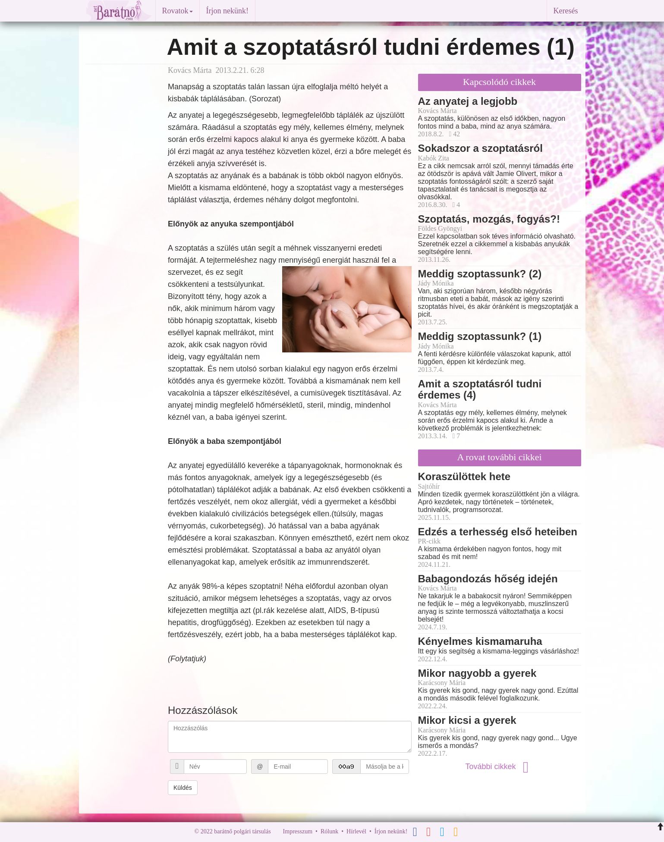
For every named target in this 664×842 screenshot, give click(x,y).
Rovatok (177, 10)
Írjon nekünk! (227, 10)
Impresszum (297, 831)
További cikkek (499, 766)
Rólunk (329, 831)
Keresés (566, 10)
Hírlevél (356, 831)
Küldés (182, 787)
